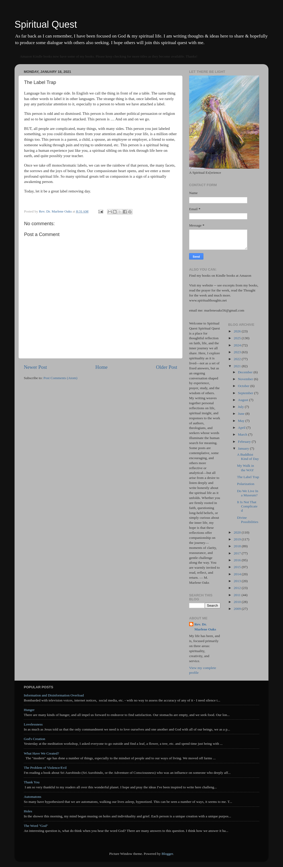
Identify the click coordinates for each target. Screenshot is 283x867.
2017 (237, 553)
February (245, 442)
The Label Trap (248, 477)
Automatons (32, 797)
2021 (237, 366)
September (246, 393)
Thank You (31, 782)
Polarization (245, 484)
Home (101, 367)
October (244, 386)
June (241, 414)
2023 (237, 352)
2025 (237, 338)
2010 (237, 602)
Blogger (167, 854)
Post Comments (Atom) (60, 378)
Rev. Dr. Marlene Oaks (205, 626)
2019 (237, 539)
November (246, 379)
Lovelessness (33, 724)
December (246, 372)
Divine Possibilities (247, 520)
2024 (237, 345)
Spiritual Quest (46, 24)
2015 (237, 567)
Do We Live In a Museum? (247, 493)
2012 (237, 588)
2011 (237, 595)
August (243, 400)
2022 (237, 359)
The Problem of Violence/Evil (45, 768)
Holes (28, 811)
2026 (237, 331)
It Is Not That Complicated (247, 506)
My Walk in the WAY (245, 468)
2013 (237, 581)
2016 (237, 560)
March (243, 434)
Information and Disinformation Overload (54, 695)
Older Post (166, 367)
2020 (237, 532)
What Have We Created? (41, 753)
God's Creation (34, 739)
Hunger (29, 710)
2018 (237, 546)
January (244, 448)
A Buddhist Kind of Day (248, 457)
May (241, 421)
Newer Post (35, 367)
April (242, 428)
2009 (237, 609)
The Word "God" (36, 826)
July (241, 407)
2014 (237, 574)
